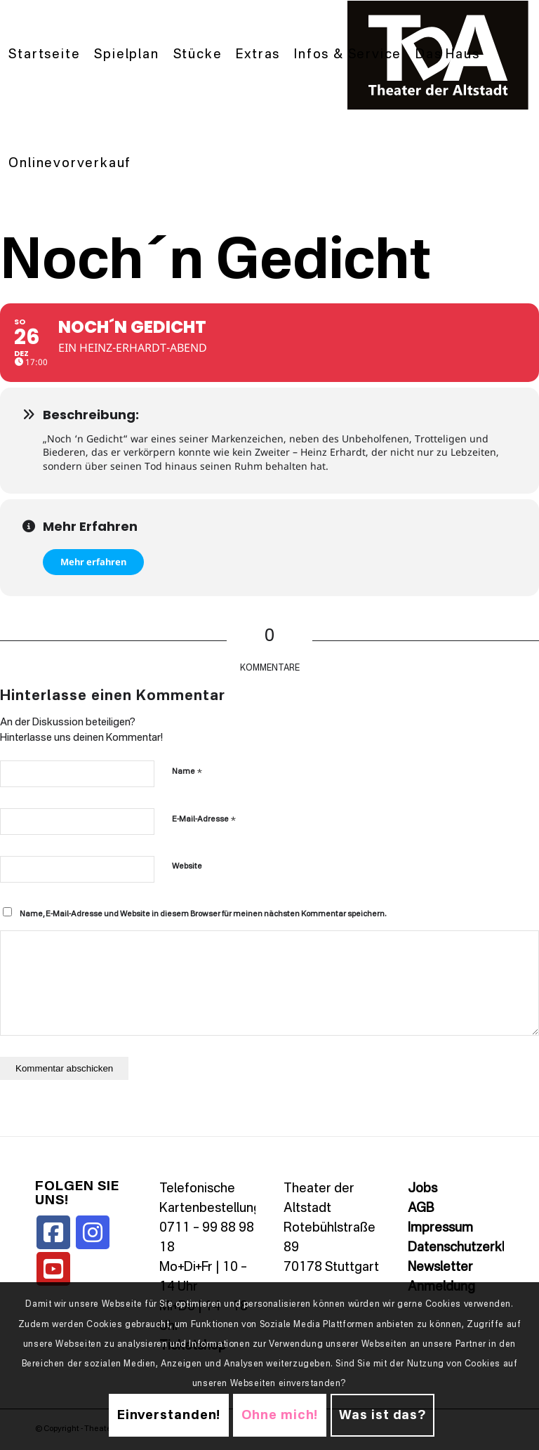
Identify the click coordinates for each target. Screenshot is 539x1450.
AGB (421, 1208)
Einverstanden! (169, 1415)
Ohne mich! (279, 1415)
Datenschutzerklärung (473, 1247)
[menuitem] (44, 55)
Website (187, 867)
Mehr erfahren (93, 561)
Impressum (440, 1228)
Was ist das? (382, 1415)
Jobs (422, 1188)
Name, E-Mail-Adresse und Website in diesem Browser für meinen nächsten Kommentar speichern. (203, 914)
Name (187, 771)
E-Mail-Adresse (204, 819)
